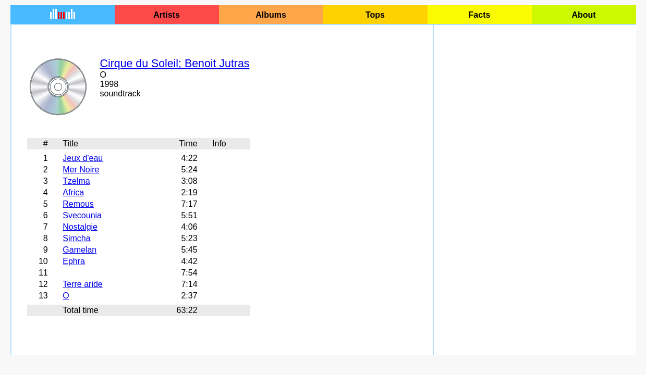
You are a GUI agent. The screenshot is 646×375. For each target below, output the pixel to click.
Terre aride (82, 284)
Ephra (74, 261)
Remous (78, 203)
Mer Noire (81, 169)
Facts (480, 14)
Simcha (76, 238)
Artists (166, 14)
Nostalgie (80, 226)
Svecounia (82, 215)
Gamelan (79, 249)
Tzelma (76, 181)
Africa (73, 192)
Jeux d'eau (83, 158)
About (583, 14)
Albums (270, 14)
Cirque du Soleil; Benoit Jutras (175, 63)
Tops (375, 14)
